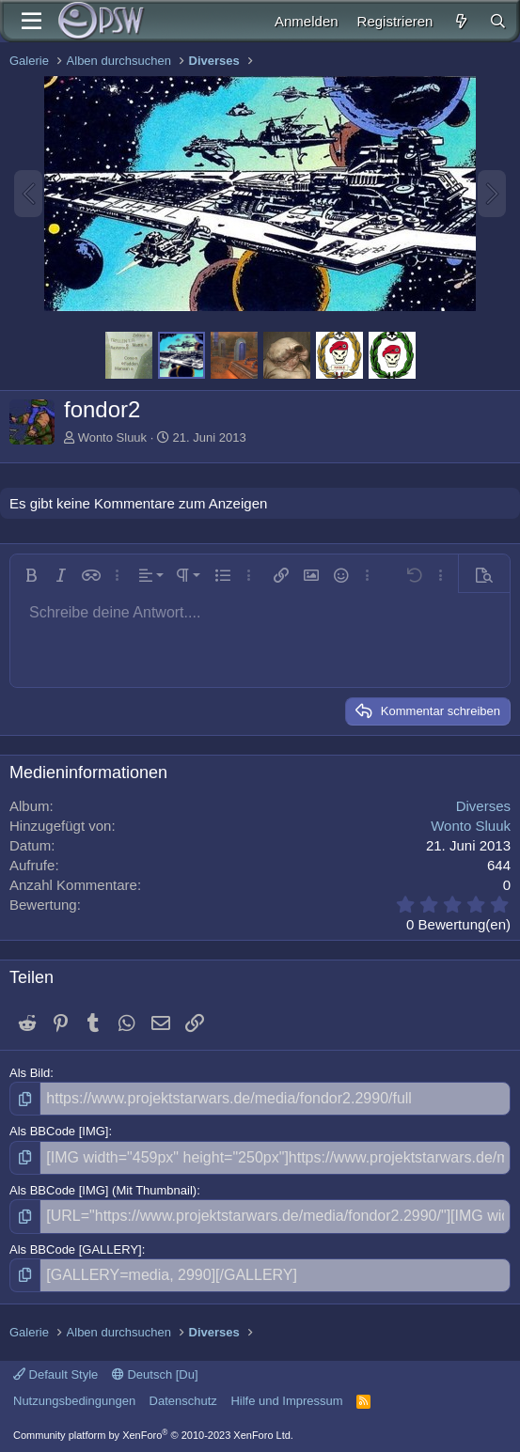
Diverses (483, 806)
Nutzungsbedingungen (74, 1401)
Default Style (55, 1374)
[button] (31, 575)
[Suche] (498, 21)
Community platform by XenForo (153, 1435)
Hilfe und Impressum (286, 1401)
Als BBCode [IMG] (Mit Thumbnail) (103, 1190)
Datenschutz (183, 1401)
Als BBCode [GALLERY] (75, 1249)
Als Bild (29, 1073)
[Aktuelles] (460, 21)
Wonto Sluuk (112, 437)
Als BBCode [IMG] (58, 1131)
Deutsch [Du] (155, 1374)
